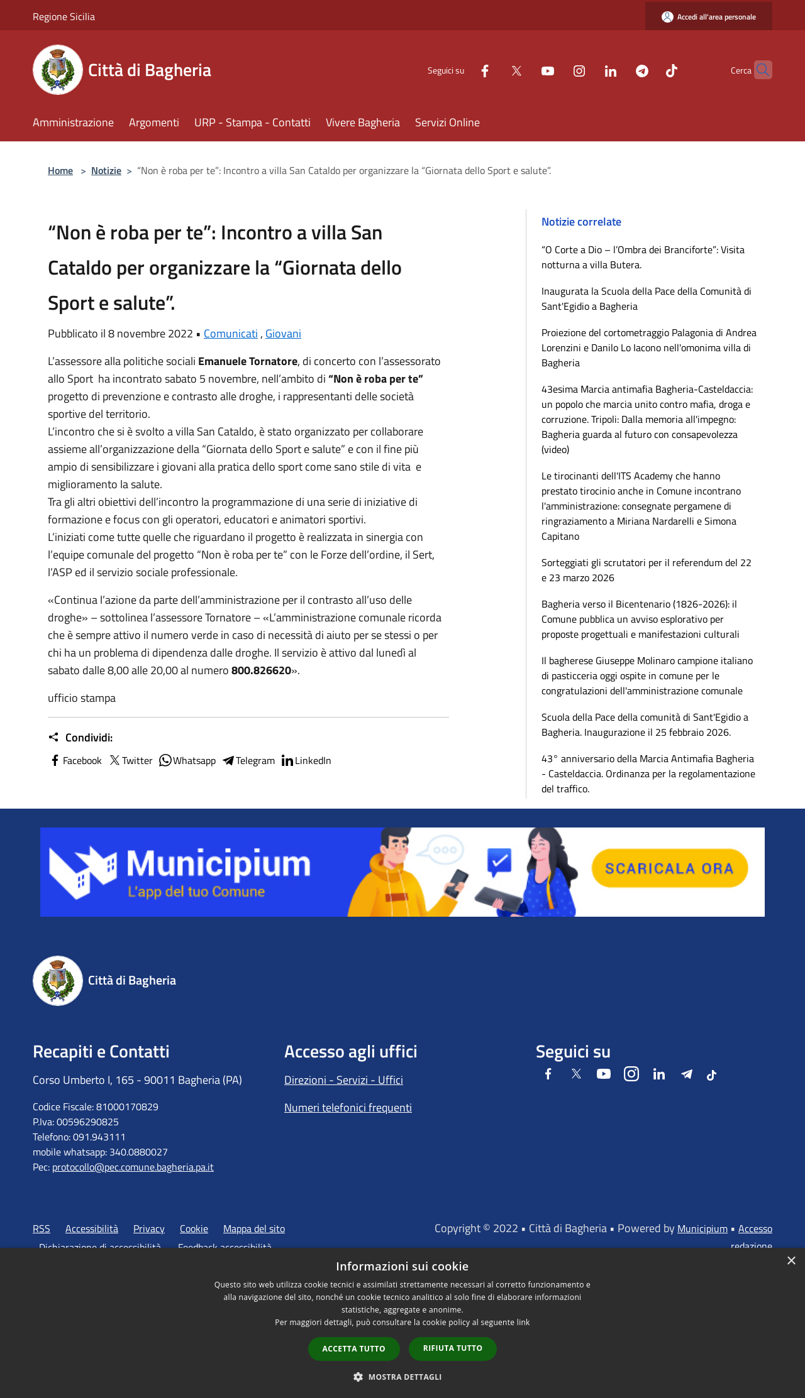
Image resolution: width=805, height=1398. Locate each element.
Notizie (106, 170)
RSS (41, 1228)
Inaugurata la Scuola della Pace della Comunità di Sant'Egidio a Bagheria (646, 298)
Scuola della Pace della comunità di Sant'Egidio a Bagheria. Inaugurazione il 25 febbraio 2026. (644, 724)
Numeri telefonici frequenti (348, 1107)
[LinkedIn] (586, 69)
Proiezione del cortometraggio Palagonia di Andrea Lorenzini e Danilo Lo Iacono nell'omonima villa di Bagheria (649, 347)
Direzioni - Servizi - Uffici (343, 1079)
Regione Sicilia (64, 16)
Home (60, 170)
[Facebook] (460, 69)
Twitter (130, 760)
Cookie (194, 1228)
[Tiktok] (647, 69)
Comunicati (231, 333)
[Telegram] (617, 69)
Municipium (702, 1228)
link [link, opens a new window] (523, 1322)
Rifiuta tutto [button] (453, 1348)
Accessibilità (91, 1228)
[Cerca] (757, 70)
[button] (402, 1376)
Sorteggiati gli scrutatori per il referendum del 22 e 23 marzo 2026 (646, 570)
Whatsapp (187, 760)
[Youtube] (523, 69)
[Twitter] (491, 69)
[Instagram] (554, 69)
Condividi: (80, 737)
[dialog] (402, 1323)
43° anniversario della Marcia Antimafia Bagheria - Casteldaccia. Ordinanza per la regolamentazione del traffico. (648, 773)
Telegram (248, 760)
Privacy (149, 1228)
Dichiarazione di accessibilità (100, 1247)
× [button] (791, 1261)
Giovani (283, 333)
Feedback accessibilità (225, 1247)
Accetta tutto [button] (354, 1348)
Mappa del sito (254, 1228)
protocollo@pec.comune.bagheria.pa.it (133, 1166)
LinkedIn (305, 760)
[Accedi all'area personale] (708, 16)
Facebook (75, 760)
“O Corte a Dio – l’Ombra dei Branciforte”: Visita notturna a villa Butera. (643, 257)
